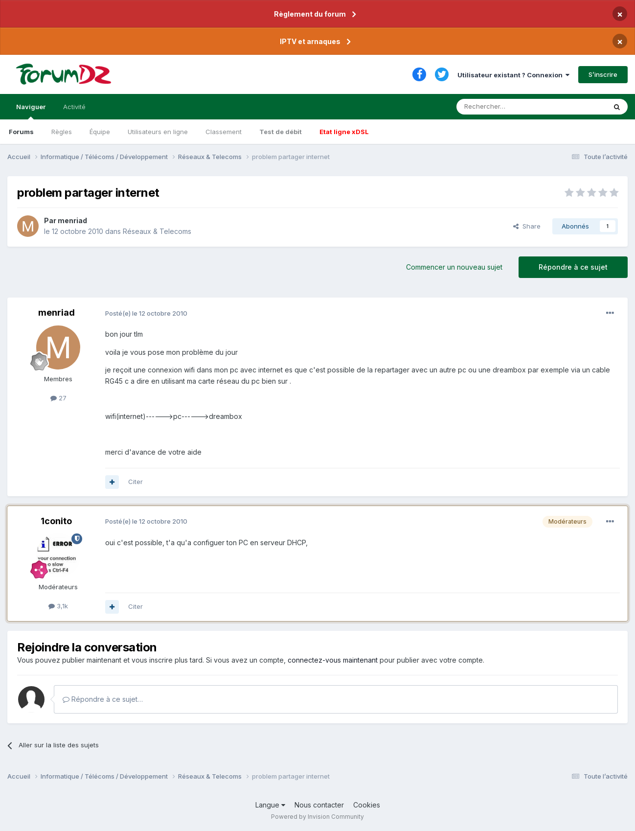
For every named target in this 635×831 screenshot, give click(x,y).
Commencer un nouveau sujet (454, 267)
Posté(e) (146, 313)
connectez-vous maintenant (333, 660)
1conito (56, 521)
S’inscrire (603, 74)
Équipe (100, 132)
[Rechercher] (509, 107)
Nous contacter (319, 805)
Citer (135, 481)
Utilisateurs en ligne (158, 132)
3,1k (58, 606)
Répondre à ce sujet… (103, 699)
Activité (74, 107)
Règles (61, 132)
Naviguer (30, 111)
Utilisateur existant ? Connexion (513, 75)
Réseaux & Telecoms (157, 231)
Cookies (366, 805)
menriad (72, 220)
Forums (21, 132)
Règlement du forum (310, 14)
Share (527, 226)
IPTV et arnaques (310, 41)
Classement (223, 132)
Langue (270, 805)
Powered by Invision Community (317, 816)
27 (58, 398)
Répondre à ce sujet (573, 267)
